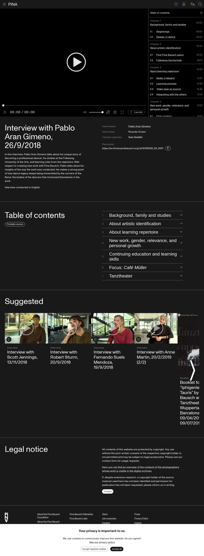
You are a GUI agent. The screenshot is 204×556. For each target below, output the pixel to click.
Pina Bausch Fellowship (81, 514)
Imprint (137, 522)
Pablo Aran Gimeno (139, 126)
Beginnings (163, 31)
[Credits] (115, 112)
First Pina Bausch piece (170, 55)
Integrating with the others (172, 94)
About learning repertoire (164, 71)
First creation (164, 116)
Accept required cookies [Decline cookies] (94, 549)
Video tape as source (169, 89)
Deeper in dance (166, 37)
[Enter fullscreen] (122, 112)
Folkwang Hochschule (169, 60)
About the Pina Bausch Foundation (48, 516)
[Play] (76, 62)
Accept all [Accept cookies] (117, 549)
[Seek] (74, 105)
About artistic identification (165, 48)
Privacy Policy (141, 518)
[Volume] (96, 112)
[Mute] (84, 112)
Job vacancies (109, 518)
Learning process (167, 83)
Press (137, 514)
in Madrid (166, 78)
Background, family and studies (168, 24)
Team (105, 514)
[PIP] (107, 112)
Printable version (15, 224)
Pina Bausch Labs (78, 518)
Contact (108, 491)
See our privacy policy (102, 542)
